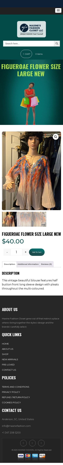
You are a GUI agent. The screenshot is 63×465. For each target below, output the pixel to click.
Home (5, 344)
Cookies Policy (11, 402)
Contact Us (9, 370)
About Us (7, 349)
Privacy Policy (11, 392)
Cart (26, 54)
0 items (38, 54)
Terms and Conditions (15, 387)
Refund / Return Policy (16, 397)
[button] (58, 10)
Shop (5, 354)
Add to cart (36, 252)
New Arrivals (10, 359)
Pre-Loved (8, 364)
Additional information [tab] (28, 264)
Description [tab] (9, 264)
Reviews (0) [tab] (46, 264)
